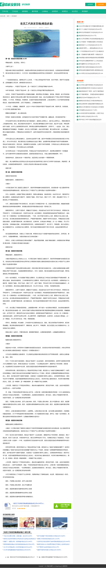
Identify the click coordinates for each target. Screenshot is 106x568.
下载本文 (47, 28)
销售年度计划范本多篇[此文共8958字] (90, 67)
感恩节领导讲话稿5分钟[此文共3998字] (49, 550)
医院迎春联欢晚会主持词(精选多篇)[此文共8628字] (19, 544)
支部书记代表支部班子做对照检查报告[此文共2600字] (53, 541)
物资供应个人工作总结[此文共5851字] (90, 45)
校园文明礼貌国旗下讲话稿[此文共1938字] (54, 557)
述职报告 (25, 11)
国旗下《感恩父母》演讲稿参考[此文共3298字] (18, 541)
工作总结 (15, 11)
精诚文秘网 (50, 566)
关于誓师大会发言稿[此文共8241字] (48, 547)
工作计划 (5, 11)
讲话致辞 (26, 4)
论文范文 (75, 11)
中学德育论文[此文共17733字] (88, 110)
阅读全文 (41, 28)
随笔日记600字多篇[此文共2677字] (89, 97)
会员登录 (90, 4)
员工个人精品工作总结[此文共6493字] (90, 29)
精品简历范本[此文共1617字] (87, 35)
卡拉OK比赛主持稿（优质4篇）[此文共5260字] (18, 536)
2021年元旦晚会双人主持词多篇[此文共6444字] (18, 547)
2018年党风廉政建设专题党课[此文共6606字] (17, 550)
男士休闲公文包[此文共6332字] (88, 116)
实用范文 (65, 11)
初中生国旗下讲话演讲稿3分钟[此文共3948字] (51, 536)
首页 (8, 16)
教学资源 (35, 11)
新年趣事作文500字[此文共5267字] (89, 64)
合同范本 (55, 11)
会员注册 (101, 4)
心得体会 (45, 11)
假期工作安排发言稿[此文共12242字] (48, 539)
